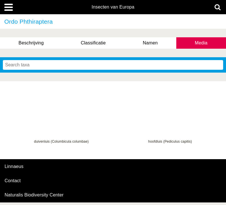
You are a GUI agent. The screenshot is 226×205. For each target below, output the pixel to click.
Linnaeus (14, 166)
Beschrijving (31, 42)
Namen (150, 42)
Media (201, 42)
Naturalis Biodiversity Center (34, 195)
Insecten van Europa (113, 7)
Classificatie (93, 42)
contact (13, 180)
